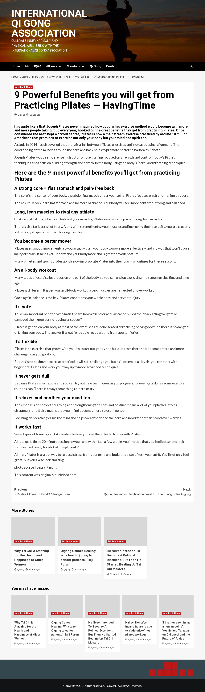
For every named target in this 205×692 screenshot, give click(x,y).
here (73, 475)
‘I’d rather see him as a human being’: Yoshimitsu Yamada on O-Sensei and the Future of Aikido (176, 630)
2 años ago (34, 569)
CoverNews (115, 685)
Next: (147, 492)
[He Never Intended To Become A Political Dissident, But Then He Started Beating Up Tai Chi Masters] (125, 531)
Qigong (21, 114)
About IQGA (33, 66)
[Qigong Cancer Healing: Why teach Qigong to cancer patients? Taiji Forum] (79, 531)
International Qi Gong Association (49, 23)
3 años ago (80, 569)
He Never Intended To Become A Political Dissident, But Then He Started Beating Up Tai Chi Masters (124, 560)
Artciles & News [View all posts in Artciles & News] (23, 87)
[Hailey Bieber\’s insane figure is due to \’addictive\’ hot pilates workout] (139, 606)
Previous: (58, 492)
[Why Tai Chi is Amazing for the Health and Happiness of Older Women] (33, 531)
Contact (111, 66)
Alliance (54, 66)
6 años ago (35, 114)
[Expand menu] (60, 66)
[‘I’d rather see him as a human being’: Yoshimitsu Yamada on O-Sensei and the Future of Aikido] (176, 606)
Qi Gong (95, 66)
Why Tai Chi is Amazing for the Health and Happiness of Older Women (27, 630)
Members (76, 66)
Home (15, 66)
